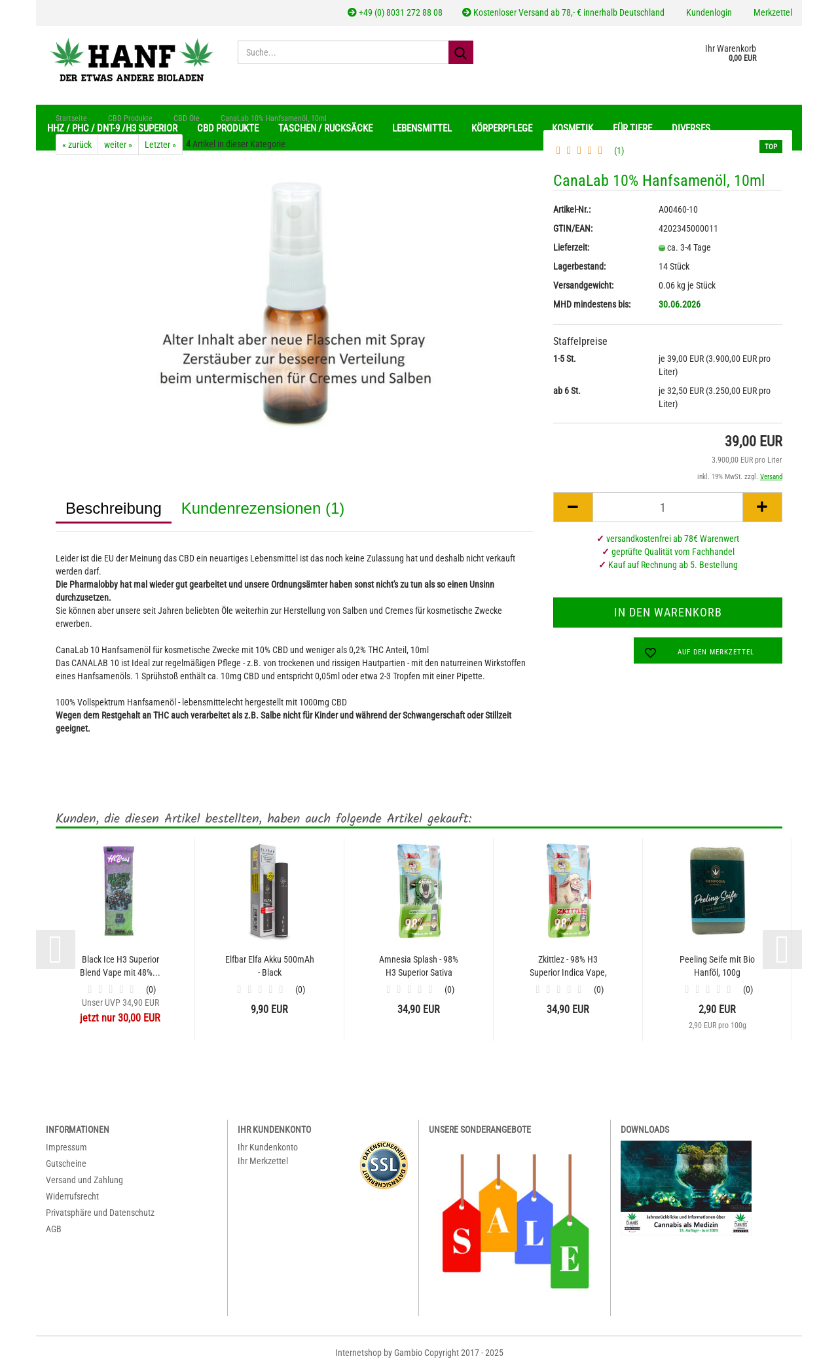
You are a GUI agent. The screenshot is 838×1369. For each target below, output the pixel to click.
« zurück (77, 144)
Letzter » (160, 144)
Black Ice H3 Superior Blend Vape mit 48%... (120, 966)
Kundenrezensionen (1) (263, 508)
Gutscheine (66, 1163)
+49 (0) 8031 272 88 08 (395, 12)
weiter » (118, 144)
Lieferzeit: (571, 247)
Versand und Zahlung (84, 1180)
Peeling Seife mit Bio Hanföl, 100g (717, 966)
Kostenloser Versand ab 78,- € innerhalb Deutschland (563, 12)
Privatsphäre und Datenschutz (100, 1212)
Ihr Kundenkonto (268, 1147)
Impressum (66, 1147)
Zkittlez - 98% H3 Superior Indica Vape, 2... (568, 966)
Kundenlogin (708, 12)
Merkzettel (772, 12)
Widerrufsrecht (72, 1196)
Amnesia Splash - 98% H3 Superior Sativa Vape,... (418, 966)
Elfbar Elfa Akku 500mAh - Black (269, 966)
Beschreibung (113, 508)
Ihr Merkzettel (263, 1161)
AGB (54, 1229)
